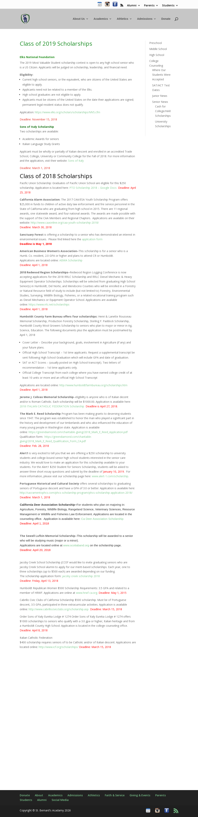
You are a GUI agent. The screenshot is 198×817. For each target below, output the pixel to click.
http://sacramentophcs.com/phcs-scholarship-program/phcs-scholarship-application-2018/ (76, 492)
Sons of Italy (76, 160)
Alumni (132, 5)
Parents (149, 5)
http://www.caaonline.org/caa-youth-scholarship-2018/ (65, 222)
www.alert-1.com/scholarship (110, 476)
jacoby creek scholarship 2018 (81, 576)
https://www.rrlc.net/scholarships (48, 304)
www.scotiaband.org (76, 545)
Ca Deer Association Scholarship (102, 518)
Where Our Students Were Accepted (161, 74)
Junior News (159, 96)
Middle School (158, 49)
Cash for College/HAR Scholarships (163, 111)
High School (156, 55)
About (39, 795)
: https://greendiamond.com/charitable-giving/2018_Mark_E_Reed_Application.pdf (77, 432)
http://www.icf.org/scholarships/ (58, 647)
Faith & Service (115, 795)
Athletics (122, 18)
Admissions (144, 18)
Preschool (155, 43)
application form (92, 239)
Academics (101, 18)
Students (168, 5)
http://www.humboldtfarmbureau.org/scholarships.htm (93, 385)
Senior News (160, 102)
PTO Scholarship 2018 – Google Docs (93, 188)
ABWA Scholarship (70, 260)
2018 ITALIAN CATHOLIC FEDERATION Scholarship (52, 406)
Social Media (60, 800)
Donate (165, 18)
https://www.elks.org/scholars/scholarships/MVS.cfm (67, 112)
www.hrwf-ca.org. (101, 593)
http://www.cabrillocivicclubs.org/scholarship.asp (59, 609)
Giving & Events (140, 795)
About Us (79, 18)
